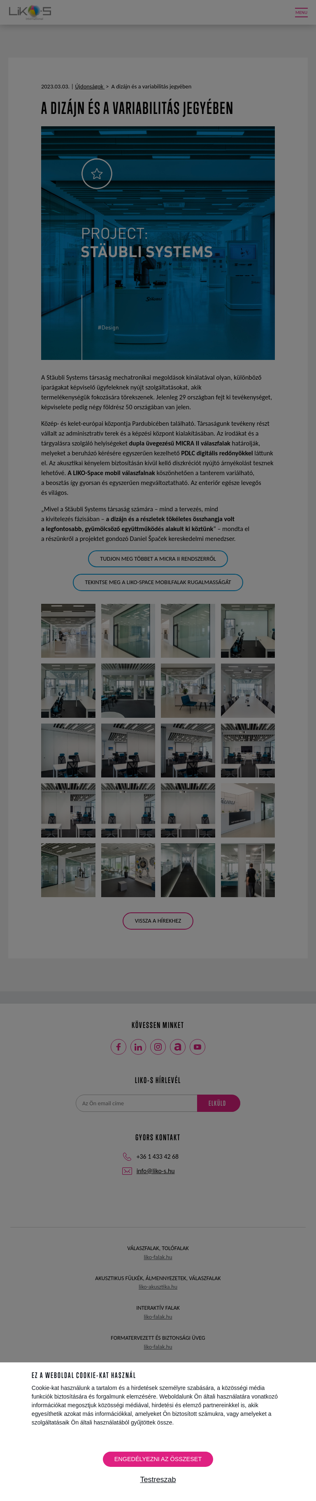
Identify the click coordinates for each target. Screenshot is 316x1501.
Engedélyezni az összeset (158, 1459)
